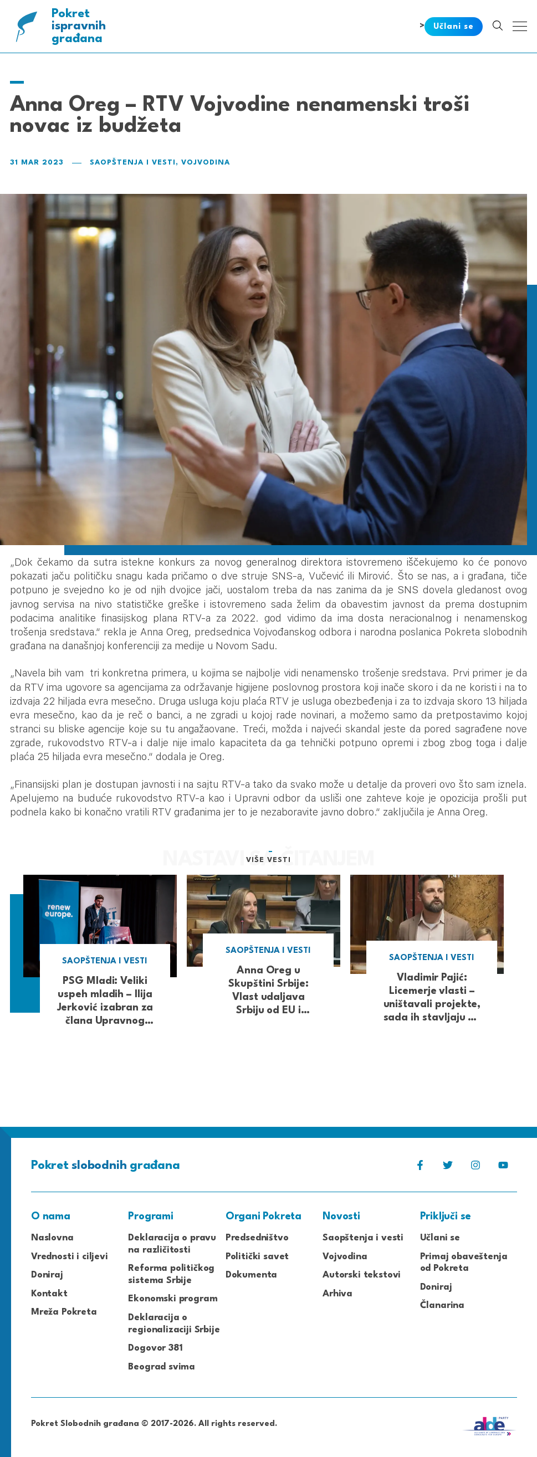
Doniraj (47, 1275)
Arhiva (337, 1294)
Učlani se (440, 1238)
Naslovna (52, 1238)
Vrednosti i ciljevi (69, 1256)
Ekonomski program (172, 1299)
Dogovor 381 (155, 1348)
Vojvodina (205, 162)
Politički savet (257, 1256)
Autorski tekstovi (362, 1275)
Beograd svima (161, 1367)
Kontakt (49, 1294)
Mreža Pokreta (64, 1312)
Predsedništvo (257, 1238)
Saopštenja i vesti (133, 162)
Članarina (442, 1305)
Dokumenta (251, 1275)
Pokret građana (80, 26)
